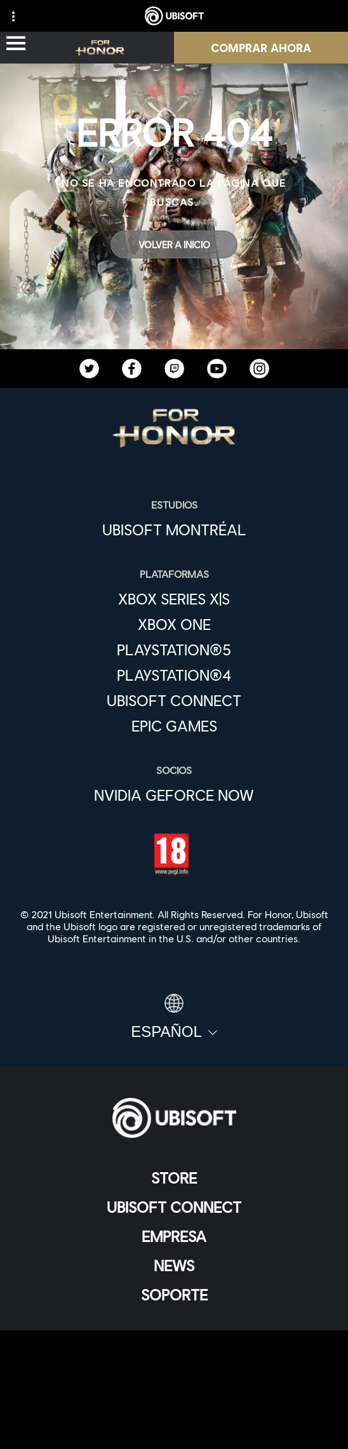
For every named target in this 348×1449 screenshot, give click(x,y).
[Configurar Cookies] (174, 1426)
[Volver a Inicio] (174, 244)
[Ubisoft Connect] (174, 1207)
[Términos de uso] (174, 1384)
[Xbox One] (174, 624)
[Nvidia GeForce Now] (174, 795)
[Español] (174, 1017)
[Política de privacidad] (174, 1364)
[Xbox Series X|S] (174, 598)
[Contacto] (174, 1343)
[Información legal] (174, 1405)
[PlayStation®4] (174, 675)
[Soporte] (174, 1294)
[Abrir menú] (15, 44)
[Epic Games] (174, 725)
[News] (174, 1265)
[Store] (174, 1178)
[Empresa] (174, 1236)
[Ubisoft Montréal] (174, 529)
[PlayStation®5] (174, 649)
